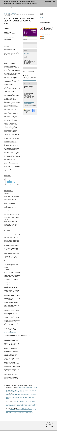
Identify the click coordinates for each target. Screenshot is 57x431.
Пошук (53, 7)
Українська (42, 17)
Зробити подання (45, 22)
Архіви (18, 7)
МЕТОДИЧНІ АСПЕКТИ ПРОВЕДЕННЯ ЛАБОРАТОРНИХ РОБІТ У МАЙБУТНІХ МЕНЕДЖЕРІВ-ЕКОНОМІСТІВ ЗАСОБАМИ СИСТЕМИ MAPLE (21, 410)
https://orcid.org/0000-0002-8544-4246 (9, 33)
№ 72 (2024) (14, 13)
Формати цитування (30, 105)
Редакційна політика (32, 7)
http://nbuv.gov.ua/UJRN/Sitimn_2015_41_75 (12, 308)
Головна (4, 7)
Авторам (24, 7)
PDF (26, 39)
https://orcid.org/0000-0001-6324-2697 (9, 37)
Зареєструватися (48, 1)
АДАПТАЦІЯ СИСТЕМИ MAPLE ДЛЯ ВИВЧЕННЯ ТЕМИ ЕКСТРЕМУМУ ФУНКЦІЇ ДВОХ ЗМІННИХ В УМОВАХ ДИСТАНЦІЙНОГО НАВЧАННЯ (20, 403)
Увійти (54, 1)
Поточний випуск (11, 7)
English (41, 15)
